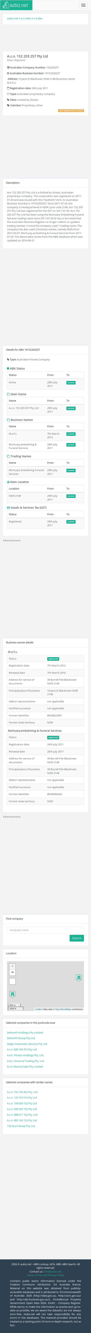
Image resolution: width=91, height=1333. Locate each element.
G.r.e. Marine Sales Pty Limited (25, 1066)
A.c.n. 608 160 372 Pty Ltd (22, 1049)
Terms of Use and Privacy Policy (45, 1275)
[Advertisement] (46, 37)
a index (38, 18)
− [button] (12, 973)
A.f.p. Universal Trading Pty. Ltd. (25, 1061)
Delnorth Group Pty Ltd (21, 1038)
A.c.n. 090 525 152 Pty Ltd (22, 1109)
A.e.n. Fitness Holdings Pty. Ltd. (25, 1055)
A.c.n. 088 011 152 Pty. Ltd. (22, 1114)
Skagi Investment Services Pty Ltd (27, 1044)
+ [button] (12, 967)
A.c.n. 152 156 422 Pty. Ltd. (22, 1092)
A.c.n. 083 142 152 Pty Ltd (22, 1120)
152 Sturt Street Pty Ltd (21, 1126)
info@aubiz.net (53, 1271)
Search (76, 938)
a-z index (26, 18)
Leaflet (38, 1009)
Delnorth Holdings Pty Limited (25, 1032)
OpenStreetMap (63, 1009)
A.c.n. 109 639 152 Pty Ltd (22, 1103)
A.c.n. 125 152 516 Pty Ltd (22, 1097)
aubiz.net (12, 18)
